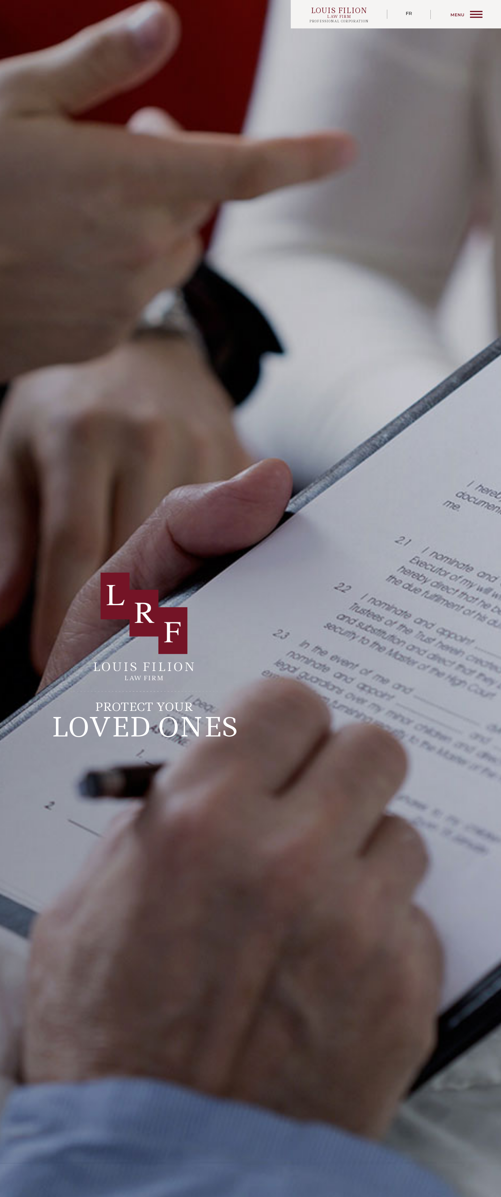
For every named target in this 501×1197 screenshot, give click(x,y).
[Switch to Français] (409, 14)
